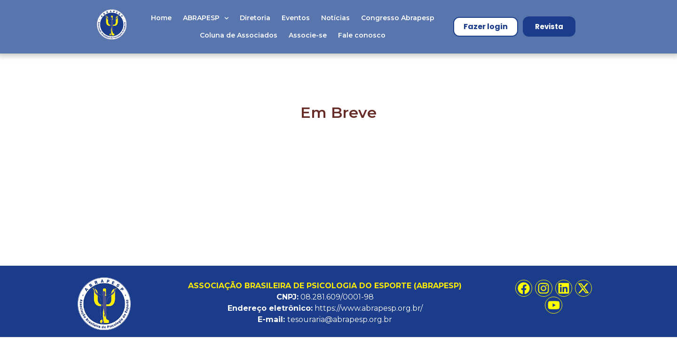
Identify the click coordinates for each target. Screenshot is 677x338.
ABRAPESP (206, 18)
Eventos (296, 18)
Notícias (335, 18)
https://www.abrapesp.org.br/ (369, 308)
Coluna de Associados (238, 35)
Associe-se (308, 35)
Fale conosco (362, 35)
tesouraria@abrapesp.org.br (339, 319)
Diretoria (255, 18)
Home (161, 18)
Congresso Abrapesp (397, 18)
